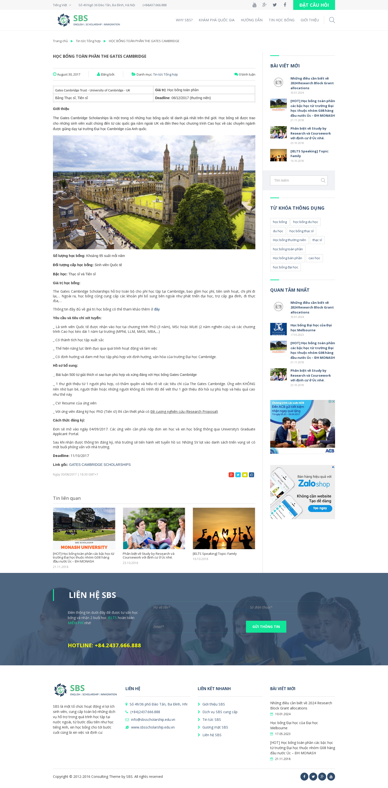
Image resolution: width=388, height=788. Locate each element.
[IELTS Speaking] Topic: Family (215, 554)
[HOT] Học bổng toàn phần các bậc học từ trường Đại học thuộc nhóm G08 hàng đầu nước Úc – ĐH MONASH (84, 557)
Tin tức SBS (209, 719)
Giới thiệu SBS (211, 704)
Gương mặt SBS (213, 727)
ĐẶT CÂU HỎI (314, 5)
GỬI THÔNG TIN (266, 626)
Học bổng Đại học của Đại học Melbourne (311, 327)
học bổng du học (305, 222)
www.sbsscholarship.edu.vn (150, 727)
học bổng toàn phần (288, 249)
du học (278, 231)
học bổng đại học (285, 267)
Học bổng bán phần (287, 258)
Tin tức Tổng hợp (88, 41)
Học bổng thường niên (289, 240)
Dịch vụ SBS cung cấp (218, 711)
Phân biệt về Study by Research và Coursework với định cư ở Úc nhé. (148, 556)
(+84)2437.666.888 (142, 711)
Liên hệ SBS (209, 734)
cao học (314, 258)
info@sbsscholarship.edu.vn (150, 719)
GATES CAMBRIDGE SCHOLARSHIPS (100, 465)
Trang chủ (60, 41)
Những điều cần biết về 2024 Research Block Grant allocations (312, 83)
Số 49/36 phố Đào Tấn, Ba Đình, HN (156, 704)
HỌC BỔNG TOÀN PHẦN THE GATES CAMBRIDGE (144, 41)
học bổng (280, 222)
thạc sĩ (317, 240)
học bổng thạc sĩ (302, 231)
